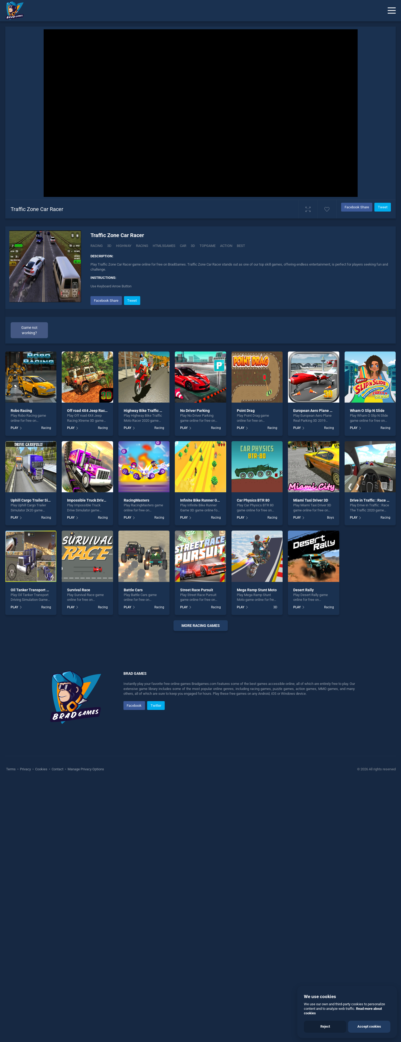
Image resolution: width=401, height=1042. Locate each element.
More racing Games (200, 625)
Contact (57, 929)
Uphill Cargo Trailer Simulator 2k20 (40, 500)
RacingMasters (136, 500)
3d (193, 246)
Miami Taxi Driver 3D (310, 500)
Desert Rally (303, 590)
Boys (330, 517)
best (241, 246)
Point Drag (246, 410)
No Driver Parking (195, 410)
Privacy (25, 929)
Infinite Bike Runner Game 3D (205, 500)
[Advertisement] (200, 716)
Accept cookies (369, 1026)
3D (109, 246)
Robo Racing (21, 410)
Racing (96, 246)
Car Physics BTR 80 (253, 500)
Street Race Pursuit (196, 590)
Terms (11, 929)
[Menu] (392, 10)
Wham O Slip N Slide (367, 410)
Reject (325, 1026)
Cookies (41, 929)
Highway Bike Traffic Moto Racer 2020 (156, 410)
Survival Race (78, 590)
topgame (208, 246)
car (183, 246)
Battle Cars (133, 590)
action (226, 246)
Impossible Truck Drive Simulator (95, 500)
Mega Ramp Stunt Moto (257, 590)
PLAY (14, 428)
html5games (164, 246)
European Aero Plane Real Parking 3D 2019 (329, 410)
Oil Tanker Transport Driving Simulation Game (50, 590)
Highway (123, 246)
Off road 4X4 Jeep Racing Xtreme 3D (98, 410)
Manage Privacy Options (85, 929)
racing (142, 246)
